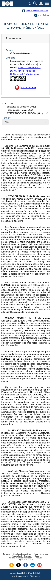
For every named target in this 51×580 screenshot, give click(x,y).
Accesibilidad (17, 556)
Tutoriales (38, 558)
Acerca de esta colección (37, 10)
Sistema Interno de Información (20, 558)
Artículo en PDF (28, 87)
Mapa (36, 554)
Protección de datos (31, 556)
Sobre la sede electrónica (22, 554)
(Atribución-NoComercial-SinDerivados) (25, 73)
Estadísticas (43, 15)
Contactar (6, 554)
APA (7, 122)
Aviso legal (44, 554)
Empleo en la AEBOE (25, 560)
